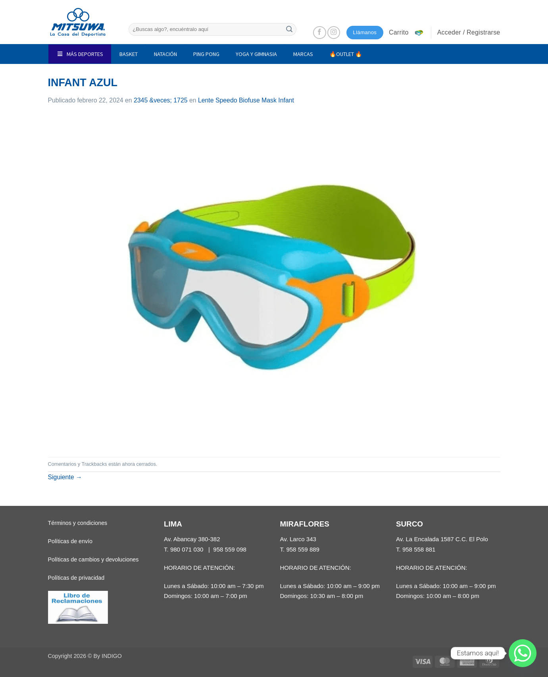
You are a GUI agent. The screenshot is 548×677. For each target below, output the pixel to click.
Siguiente (65, 477)
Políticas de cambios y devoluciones (93, 559)
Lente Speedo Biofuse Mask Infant (246, 100)
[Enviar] (289, 29)
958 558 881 (419, 549)
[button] (407, 32)
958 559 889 (302, 549)
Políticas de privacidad (76, 578)
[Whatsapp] (522, 653)
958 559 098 (229, 549)
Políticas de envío (70, 541)
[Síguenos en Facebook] (319, 32)
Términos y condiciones (78, 523)
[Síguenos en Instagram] (333, 32)
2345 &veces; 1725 (161, 100)
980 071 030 (187, 549)
